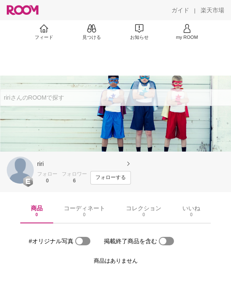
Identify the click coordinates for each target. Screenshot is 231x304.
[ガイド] (180, 10)
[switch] (82, 241)
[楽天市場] (212, 10)
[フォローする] (110, 178)
